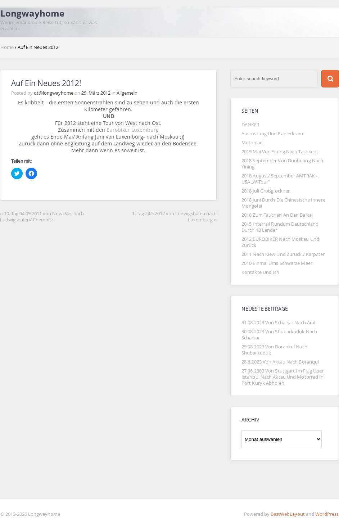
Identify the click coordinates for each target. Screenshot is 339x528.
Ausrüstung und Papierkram (272, 134)
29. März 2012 (95, 93)
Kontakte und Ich (260, 272)
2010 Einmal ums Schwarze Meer (276, 263)
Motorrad (252, 143)
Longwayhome (32, 13)
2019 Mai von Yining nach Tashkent (279, 152)
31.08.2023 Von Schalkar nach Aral (278, 323)
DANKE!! (250, 125)
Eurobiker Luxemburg (133, 129)
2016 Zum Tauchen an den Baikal (277, 215)
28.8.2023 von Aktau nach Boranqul (280, 362)
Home (7, 47)
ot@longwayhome (53, 93)
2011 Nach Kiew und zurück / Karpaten (283, 254)
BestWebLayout (288, 514)
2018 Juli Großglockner (265, 191)
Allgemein (127, 93)
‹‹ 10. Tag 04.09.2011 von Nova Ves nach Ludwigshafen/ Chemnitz (42, 217)
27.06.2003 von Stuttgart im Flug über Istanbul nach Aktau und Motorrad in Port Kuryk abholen (283, 377)
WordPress (327, 514)
